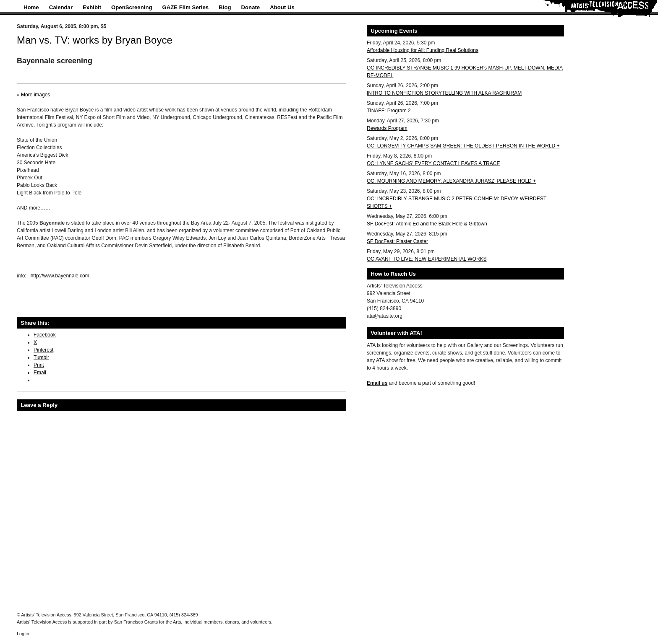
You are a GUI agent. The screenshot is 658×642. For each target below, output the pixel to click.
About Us (282, 7)
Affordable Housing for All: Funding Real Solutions (422, 50)
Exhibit (92, 7)
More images (35, 95)
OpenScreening (131, 7)
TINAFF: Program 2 (389, 111)
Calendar (61, 7)
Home (31, 7)
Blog (225, 7)
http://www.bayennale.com (60, 276)
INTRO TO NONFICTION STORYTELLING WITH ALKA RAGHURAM (444, 93)
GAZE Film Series (185, 7)
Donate (250, 7)
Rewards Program (387, 128)
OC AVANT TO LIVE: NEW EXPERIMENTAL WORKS (427, 259)
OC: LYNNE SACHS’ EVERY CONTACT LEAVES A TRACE (433, 163)
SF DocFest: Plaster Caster (397, 241)
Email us (377, 383)
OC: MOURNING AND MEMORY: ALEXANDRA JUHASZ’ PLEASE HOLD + (451, 181)
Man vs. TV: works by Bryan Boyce (94, 40)
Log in (23, 633)
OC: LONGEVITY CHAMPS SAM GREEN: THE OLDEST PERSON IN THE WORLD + (463, 146)
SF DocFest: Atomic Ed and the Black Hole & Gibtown (427, 224)
